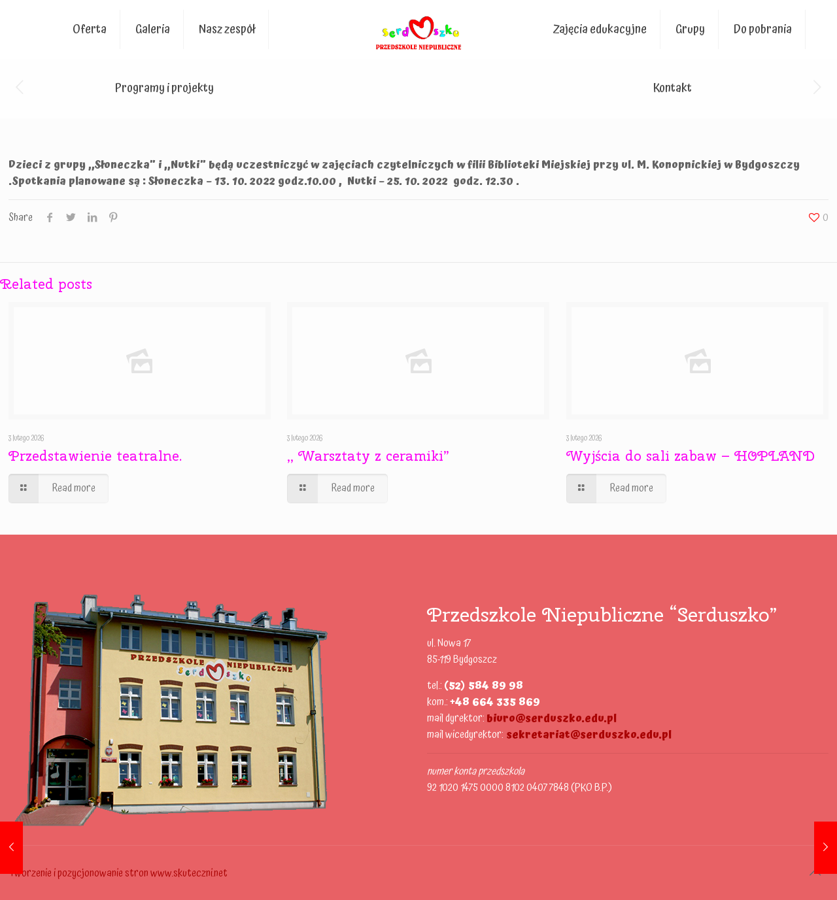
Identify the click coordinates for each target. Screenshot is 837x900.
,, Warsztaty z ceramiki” (368, 455)
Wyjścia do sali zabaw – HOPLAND (690, 455)
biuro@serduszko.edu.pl (552, 718)
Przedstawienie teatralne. (95, 455)
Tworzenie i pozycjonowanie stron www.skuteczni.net (118, 873)
